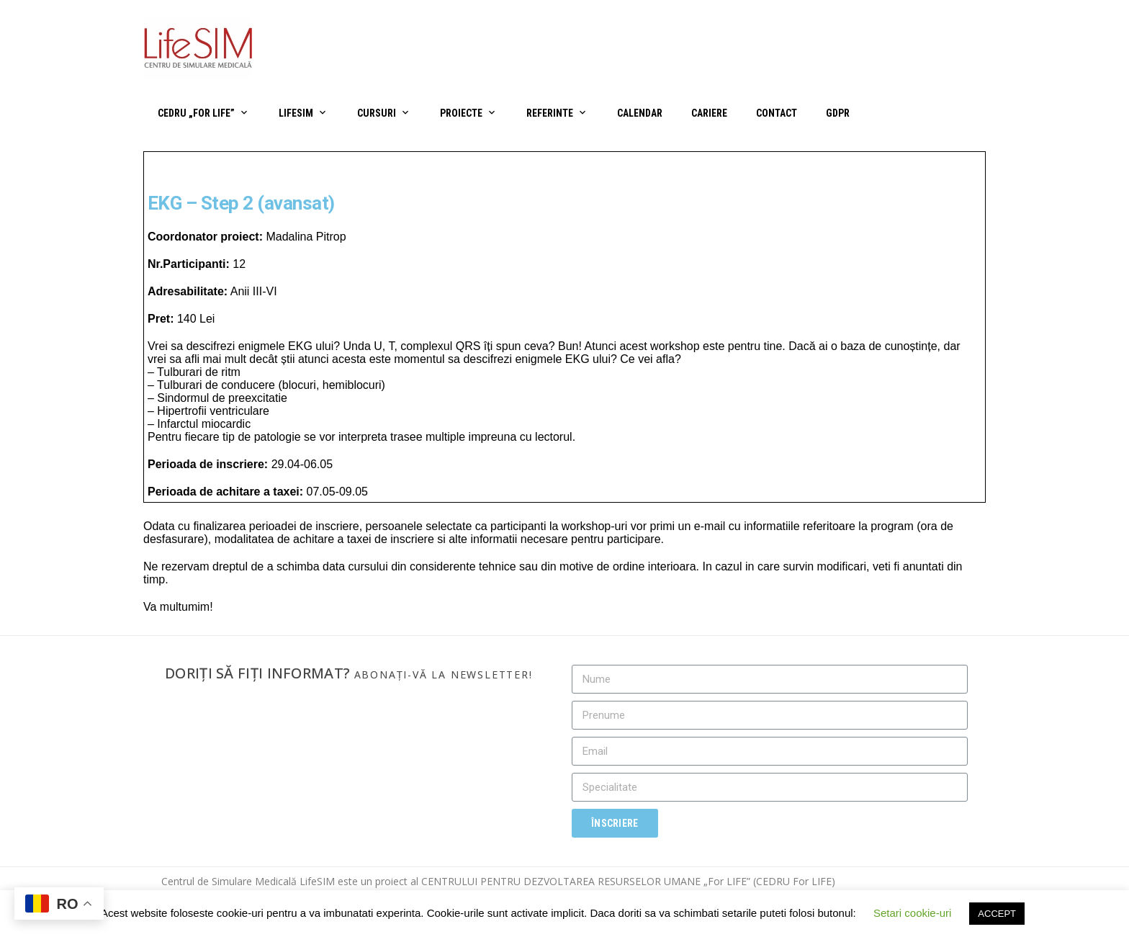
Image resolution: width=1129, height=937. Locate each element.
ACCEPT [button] (997, 913)
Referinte (549, 113)
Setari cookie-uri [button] (912, 913)
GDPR (838, 113)
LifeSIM (296, 113)
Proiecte (461, 113)
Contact (776, 113)
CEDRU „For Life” (196, 113)
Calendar (639, 113)
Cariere (709, 113)
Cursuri (376, 113)
